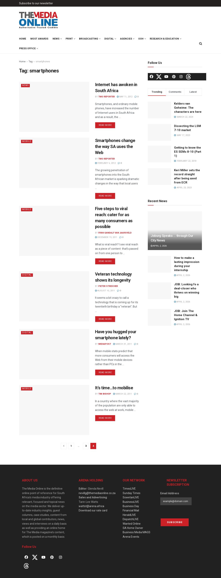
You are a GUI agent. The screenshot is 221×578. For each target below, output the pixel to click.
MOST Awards (39, 38)
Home (22, 38)
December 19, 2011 (106, 237)
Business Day (131, 506)
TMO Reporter (106, 96)
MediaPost (104, 344)
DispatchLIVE (131, 519)
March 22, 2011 (122, 394)
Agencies (126, 38)
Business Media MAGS (136, 532)
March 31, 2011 (122, 344)
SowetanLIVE (131, 497)
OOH (141, 38)
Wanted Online (132, 523)
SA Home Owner (133, 528)
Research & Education (164, 38)
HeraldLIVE (129, 514)
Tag (31, 61)
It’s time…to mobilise (114, 387)
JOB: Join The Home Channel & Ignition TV (185, 315)
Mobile (26, 141)
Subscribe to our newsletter (36, 3)
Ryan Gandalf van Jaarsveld (115, 233)
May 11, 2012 (124, 96)
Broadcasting (88, 38)
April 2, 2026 (159, 246)
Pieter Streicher (108, 286)
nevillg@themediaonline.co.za (97, 493)
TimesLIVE (129, 488)
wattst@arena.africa (91, 506)
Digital (109, 38)
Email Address (169, 493)
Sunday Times (131, 493)
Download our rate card (93, 510)
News (56, 38)
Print (69, 38)
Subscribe (174, 522)
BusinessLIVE (131, 501)
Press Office (27, 48)
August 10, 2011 (105, 290)
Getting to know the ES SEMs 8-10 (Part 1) (187, 152)
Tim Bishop (104, 394)
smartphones (43, 61)
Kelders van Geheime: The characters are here (188, 108)
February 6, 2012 (105, 163)
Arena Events (131, 536)
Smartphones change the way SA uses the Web (115, 146)
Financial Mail (131, 510)
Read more (105, 125)
